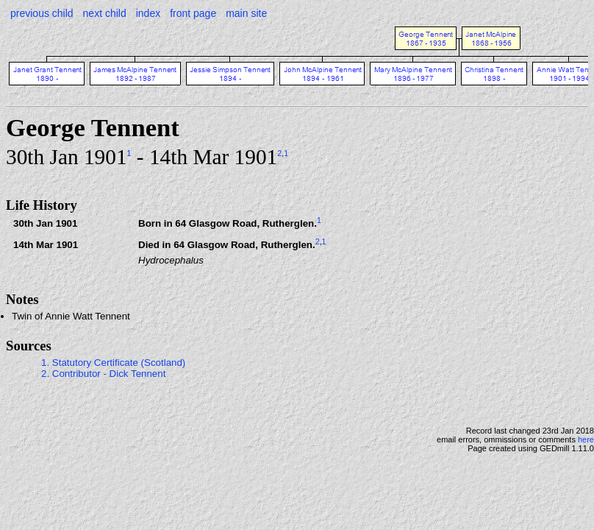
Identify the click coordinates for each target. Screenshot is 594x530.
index (148, 13)
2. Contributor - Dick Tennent (103, 373)
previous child (42, 13)
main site (246, 13)
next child (104, 13)
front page (193, 13)
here (586, 439)
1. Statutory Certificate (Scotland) (113, 362)
